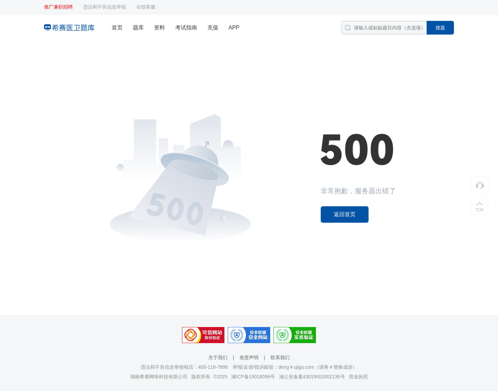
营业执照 (358, 376)
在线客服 (145, 7)
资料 (159, 27)
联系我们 (280, 357)
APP (234, 27)
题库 (138, 27)
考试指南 (186, 27)
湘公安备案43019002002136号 (312, 376)
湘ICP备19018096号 (253, 376)
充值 (212, 27)
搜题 (440, 27)
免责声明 (249, 357)
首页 (117, 27)
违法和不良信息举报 (104, 7)
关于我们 (217, 357)
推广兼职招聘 (58, 7)
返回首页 (345, 214)
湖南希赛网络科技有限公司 (159, 376)
